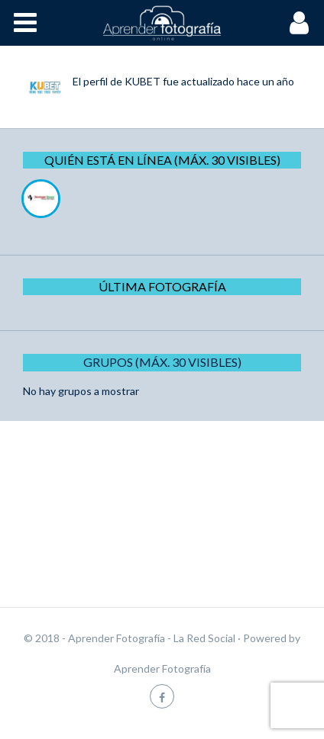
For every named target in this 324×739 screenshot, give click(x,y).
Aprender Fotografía (162, 668)
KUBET (142, 81)
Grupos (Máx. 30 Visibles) (162, 362)
